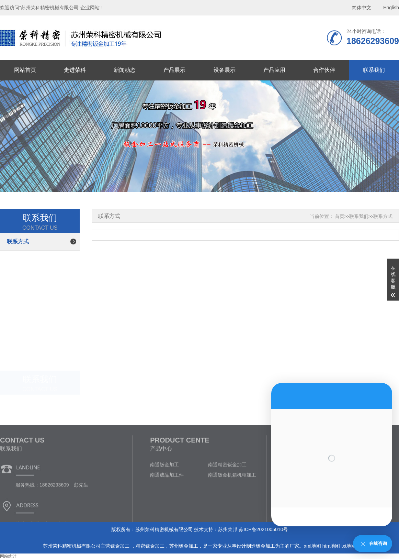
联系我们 (374, 70)
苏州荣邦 (227, 529)
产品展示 (174, 70)
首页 (339, 216)
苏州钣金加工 (183, 546)
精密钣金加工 (150, 546)
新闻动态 (125, 70)
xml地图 (312, 546)
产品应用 (274, 70)
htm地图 (331, 546)
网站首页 (25, 70)
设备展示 (225, 70)
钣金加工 (120, 546)
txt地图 (348, 546)
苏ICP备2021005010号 (263, 529)
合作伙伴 (324, 70)
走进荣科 (75, 70)
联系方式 (18, 241)
